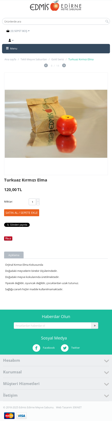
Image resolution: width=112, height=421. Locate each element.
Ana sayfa (10, 59)
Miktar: (8, 201)
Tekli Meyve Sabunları (34, 59)
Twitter (70, 348)
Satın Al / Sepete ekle (22, 213)
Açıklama (13, 255)
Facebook (43, 348)
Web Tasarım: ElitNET (69, 407)
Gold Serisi (57, 59)
